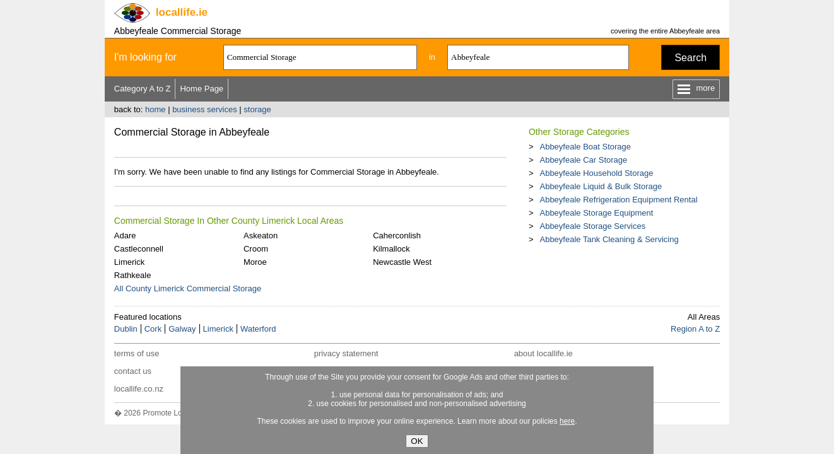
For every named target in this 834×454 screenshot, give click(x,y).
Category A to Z (142, 88)
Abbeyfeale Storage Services (592, 226)
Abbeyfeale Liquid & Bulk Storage (600, 186)
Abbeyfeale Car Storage (583, 160)
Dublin (126, 329)
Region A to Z (695, 329)
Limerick (129, 262)
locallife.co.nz (138, 388)
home (155, 109)
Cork (153, 329)
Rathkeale (132, 275)
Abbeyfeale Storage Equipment (596, 213)
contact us (132, 371)
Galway (182, 329)
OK (417, 441)
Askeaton (261, 235)
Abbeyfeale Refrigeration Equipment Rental (618, 199)
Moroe (255, 262)
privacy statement (346, 353)
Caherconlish (397, 235)
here (567, 421)
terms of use (137, 353)
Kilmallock (391, 248)
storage (257, 109)
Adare (125, 235)
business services (204, 109)
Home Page (201, 88)
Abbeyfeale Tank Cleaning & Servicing (608, 239)
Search (690, 57)
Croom (256, 248)
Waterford (258, 329)
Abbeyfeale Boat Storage (585, 146)
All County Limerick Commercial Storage (187, 288)
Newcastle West (402, 262)
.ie (182, 12)
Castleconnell (138, 248)
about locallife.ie (543, 353)
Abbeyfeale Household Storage (596, 173)
